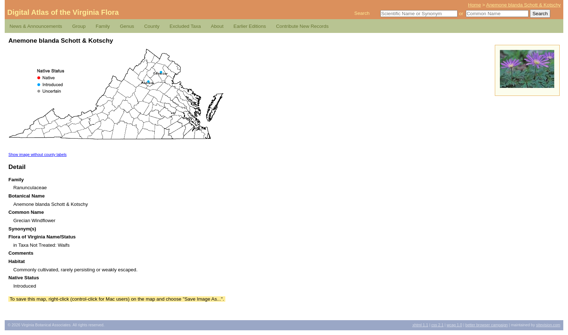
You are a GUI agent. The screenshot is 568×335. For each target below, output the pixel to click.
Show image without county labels (37, 154)
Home (474, 5)
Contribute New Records (302, 26)
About (217, 26)
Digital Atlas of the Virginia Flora (63, 12)
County (151, 26)
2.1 (437, 325)
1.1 (420, 325)
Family (103, 26)
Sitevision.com (548, 325)
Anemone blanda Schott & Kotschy (523, 5)
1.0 (454, 325)
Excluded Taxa (185, 26)
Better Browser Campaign (486, 325)
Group (78, 26)
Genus (127, 26)
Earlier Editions (250, 26)
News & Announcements (35, 26)
